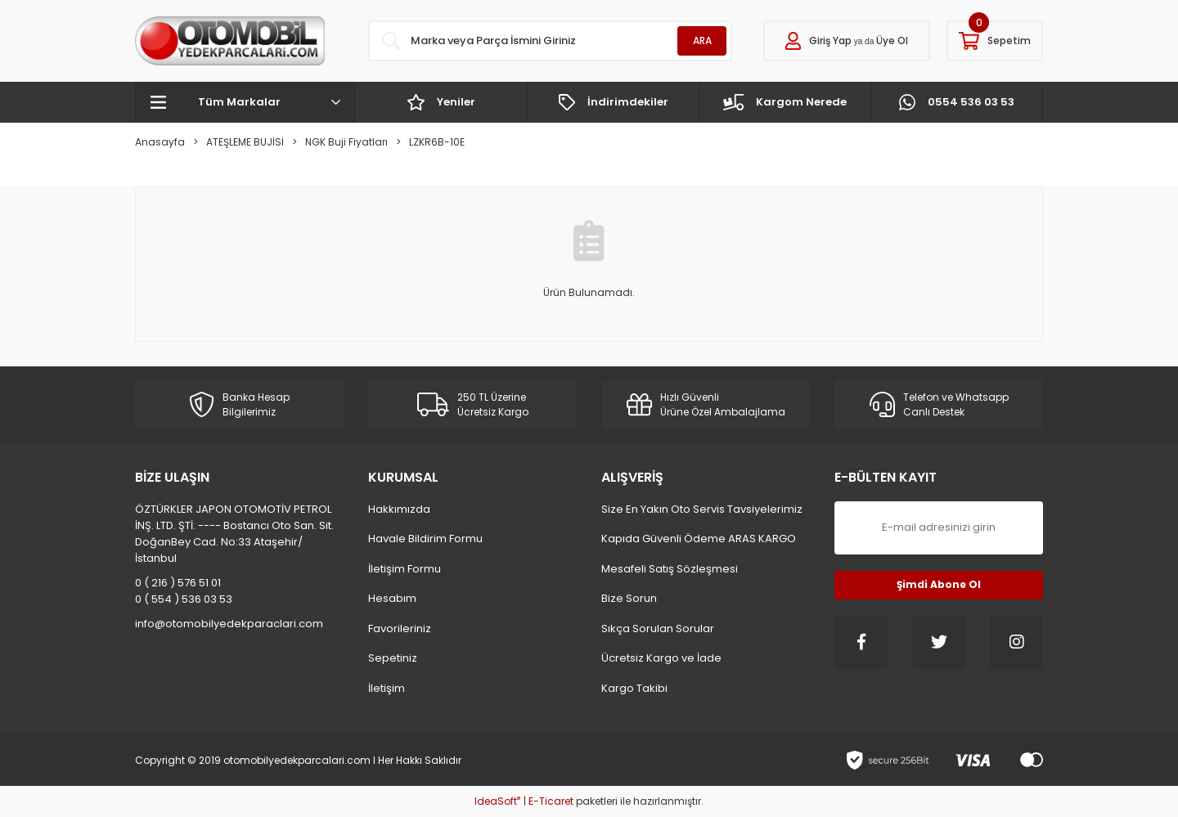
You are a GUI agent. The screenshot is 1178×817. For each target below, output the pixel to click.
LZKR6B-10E (437, 142)
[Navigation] (245, 102)
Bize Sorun (629, 598)
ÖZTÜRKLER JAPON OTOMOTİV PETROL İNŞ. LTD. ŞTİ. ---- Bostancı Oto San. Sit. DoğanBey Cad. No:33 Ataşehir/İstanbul (234, 533)
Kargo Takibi (634, 688)
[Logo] (230, 40)
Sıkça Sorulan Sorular (657, 628)
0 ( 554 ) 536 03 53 (183, 599)
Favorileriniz (399, 628)
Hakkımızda (399, 509)
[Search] (550, 40)
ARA (702, 40)
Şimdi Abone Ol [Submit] (939, 584)
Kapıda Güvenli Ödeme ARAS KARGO (698, 538)
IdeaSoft (497, 801)
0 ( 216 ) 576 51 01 (178, 582)
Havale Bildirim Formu (425, 538)
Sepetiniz (392, 658)
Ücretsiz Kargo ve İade (661, 658)
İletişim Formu (404, 569)
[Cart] (994, 40)
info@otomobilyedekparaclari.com (229, 623)
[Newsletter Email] (938, 527)
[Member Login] (847, 40)
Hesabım (392, 598)
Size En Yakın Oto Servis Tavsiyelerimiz (702, 509)
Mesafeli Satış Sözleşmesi (669, 569)
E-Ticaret (550, 801)
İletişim (386, 688)
